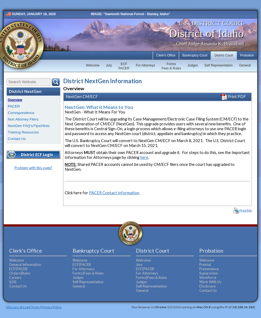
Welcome (92, 65)
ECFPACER (123, 66)
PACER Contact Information (114, 192)
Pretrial (205, 264)
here (144, 157)
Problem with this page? (33, 168)
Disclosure (207, 286)
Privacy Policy (51, 307)
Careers (15, 277)
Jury (109, 65)
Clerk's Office (166, 55)
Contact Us (17, 139)
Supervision (208, 273)
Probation (247, 55)
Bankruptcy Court (195, 55)
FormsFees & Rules (171, 66)
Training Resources (23, 132)
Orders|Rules (19, 273)
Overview (15, 100)
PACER (14, 106)
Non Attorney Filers (23, 119)
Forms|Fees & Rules (88, 273)
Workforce (207, 277)
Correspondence (21, 113)
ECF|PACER (18, 269)
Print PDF (233, 96)
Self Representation (218, 65)
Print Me (245, 210)
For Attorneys (145, 65)
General (245, 65)
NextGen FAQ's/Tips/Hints (29, 126)
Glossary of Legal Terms (23, 307)
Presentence (209, 269)
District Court (223, 55)
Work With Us (210, 282)
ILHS (12, 282)
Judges (192, 65)
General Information (25, 264)
